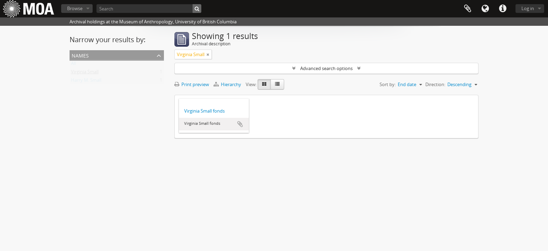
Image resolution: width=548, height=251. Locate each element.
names (80, 55)
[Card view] (264, 84)
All (73, 65)
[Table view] (277, 84)
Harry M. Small (86, 81)
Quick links (502, 8)
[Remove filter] (208, 54)
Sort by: (388, 84)
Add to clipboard (240, 124)
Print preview (191, 84)
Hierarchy (228, 84)
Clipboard (467, 8)
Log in (527, 8)
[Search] (148, 8)
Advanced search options (326, 68)
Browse (74, 8)
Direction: (435, 84)
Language (485, 8)
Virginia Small (85, 73)
